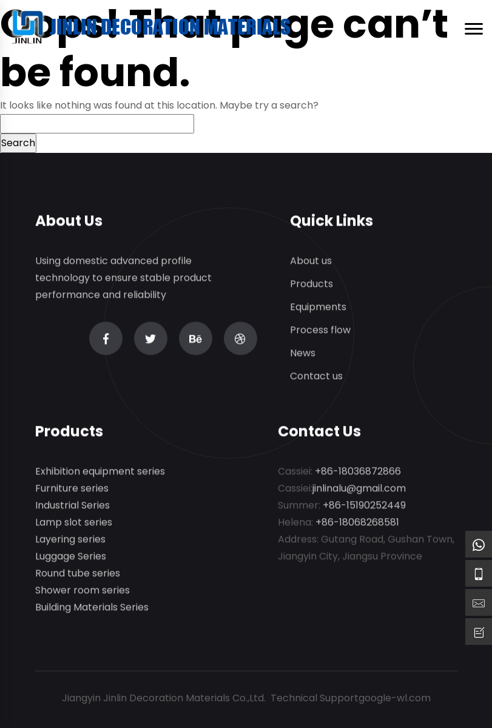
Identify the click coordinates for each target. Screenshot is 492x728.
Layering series (70, 540)
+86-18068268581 (357, 523)
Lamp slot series (73, 523)
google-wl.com (395, 698)
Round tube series (77, 574)
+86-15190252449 (364, 506)
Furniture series (72, 489)
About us (311, 261)
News (302, 353)
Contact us (316, 376)
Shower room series (82, 591)
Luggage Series (70, 557)
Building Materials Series (92, 608)
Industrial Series (72, 506)
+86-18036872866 (358, 472)
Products (311, 284)
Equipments (318, 307)
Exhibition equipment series (100, 472)
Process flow (320, 330)
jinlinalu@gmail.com (359, 489)
